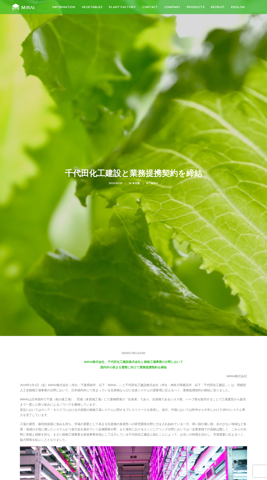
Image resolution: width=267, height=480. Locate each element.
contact (150, 8)
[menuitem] (64, 8)
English (238, 8)
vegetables (92, 8)
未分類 (136, 171)
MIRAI (154, 171)
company (172, 8)
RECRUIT (218, 8)
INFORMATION (63, 8)
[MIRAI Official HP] (22, 9)
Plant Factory (122, 8)
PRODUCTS (196, 8)
